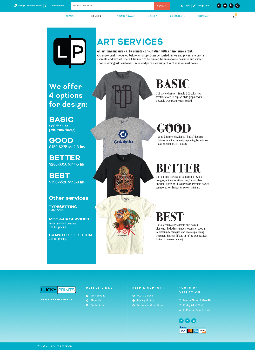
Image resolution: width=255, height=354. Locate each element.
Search (162, 5)
